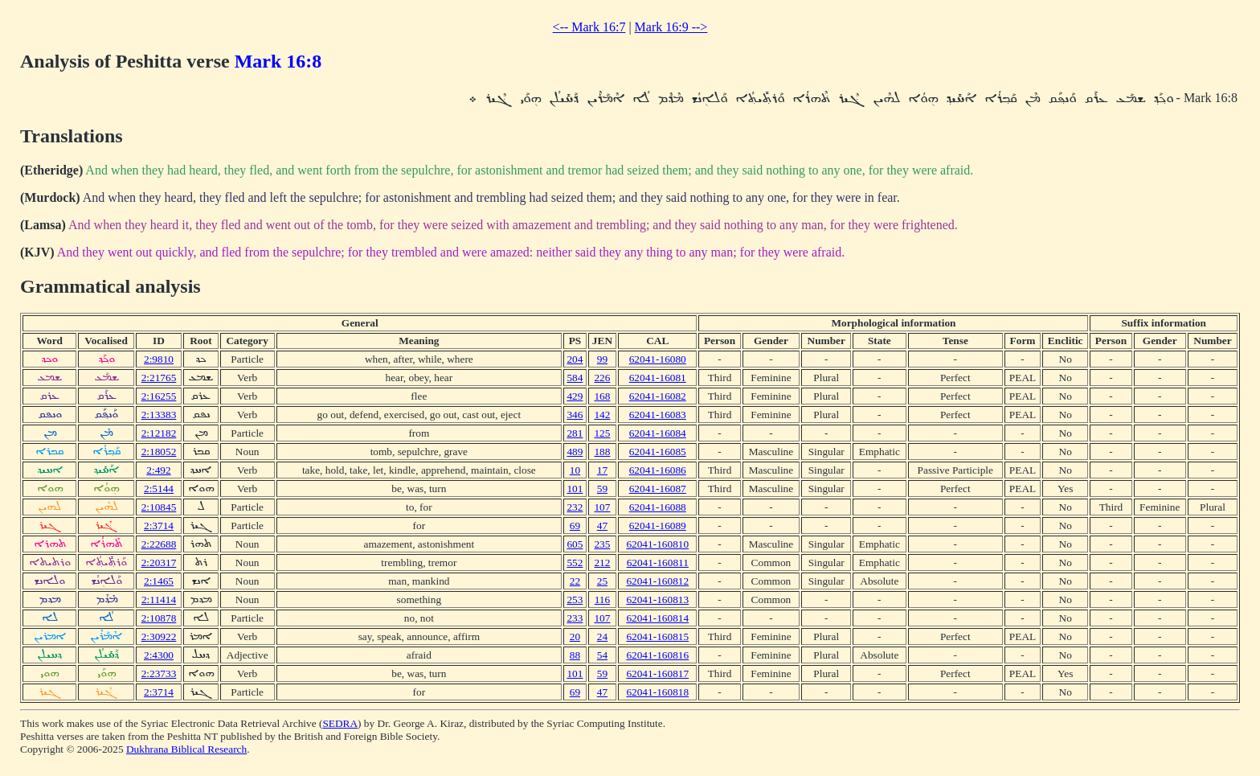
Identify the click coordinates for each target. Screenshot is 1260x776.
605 (575, 544)
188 (602, 451)
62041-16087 (657, 488)
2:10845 (159, 507)
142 (602, 415)
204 (575, 359)
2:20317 (159, 562)
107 (602, 507)
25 (602, 581)
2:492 (158, 470)
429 (575, 396)
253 (575, 599)
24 (602, 636)
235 (602, 544)
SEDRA (340, 723)
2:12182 (159, 433)
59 (602, 488)
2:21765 (159, 378)
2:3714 (159, 525)
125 (602, 433)
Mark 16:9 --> (671, 27)
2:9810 (159, 359)
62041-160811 (658, 562)
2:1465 (159, 581)
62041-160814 (657, 618)
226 (602, 378)
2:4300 (159, 655)
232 (575, 507)
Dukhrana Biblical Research (186, 749)
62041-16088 (657, 507)
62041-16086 (657, 470)
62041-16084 (657, 433)
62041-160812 (657, 581)
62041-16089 (657, 525)
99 (602, 359)
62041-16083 (657, 415)
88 (575, 655)
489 (575, 451)
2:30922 (159, 636)
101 (575, 488)
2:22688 (159, 544)
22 (575, 581)
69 (575, 525)
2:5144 (159, 488)
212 (602, 562)
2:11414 (158, 599)
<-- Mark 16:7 (589, 27)
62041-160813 (657, 599)
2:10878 (159, 618)
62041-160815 (657, 636)
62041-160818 (657, 692)
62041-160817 (657, 673)
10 (575, 470)
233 (575, 618)
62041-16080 (657, 359)
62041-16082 (657, 396)
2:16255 (159, 396)
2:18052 (159, 451)
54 (602, 655)
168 (602, 396)
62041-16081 (657, 378)
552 (575, 562)
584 (575, 378)
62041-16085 (657, 451)
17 (602, 470)
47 (602, 525)
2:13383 (159, 415)
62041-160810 (657, 544)
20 (575, 636)
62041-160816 (657, 655)
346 (575, 415)
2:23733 (159, 673)
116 (603, 599)
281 (575, 433)
